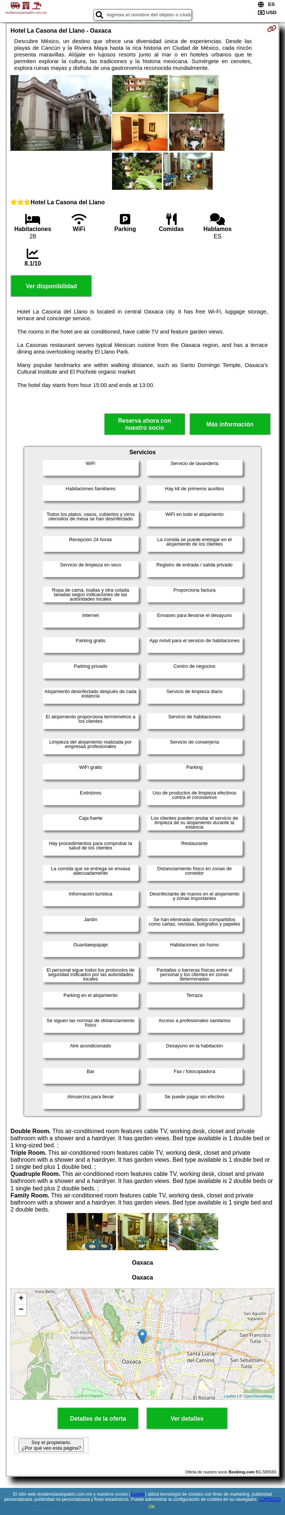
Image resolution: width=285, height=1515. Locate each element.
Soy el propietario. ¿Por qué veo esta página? (51, 1445)
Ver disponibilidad (51, 286)
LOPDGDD (270, 1499)
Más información (229, 424)
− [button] (21, 1310)
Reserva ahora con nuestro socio (144, 424)
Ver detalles (187, 1418)
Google (138, 1494)
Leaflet (230, 1396)
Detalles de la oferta (98, 1418)
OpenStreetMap (257, 1396)
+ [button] (21, 1298)
